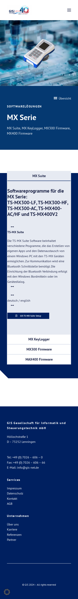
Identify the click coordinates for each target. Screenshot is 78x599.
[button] (69, 10)
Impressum (14, 488)
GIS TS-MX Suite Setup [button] (28, 315)
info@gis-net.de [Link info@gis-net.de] (28, 467)
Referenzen (14, 535)
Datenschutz (15, 493)
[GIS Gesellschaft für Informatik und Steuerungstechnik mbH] (19, 10)
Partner (11, 540)
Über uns (13, 524)
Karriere (12, 529)
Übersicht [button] (62, 98)
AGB (9, 504)
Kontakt (12, 498)
